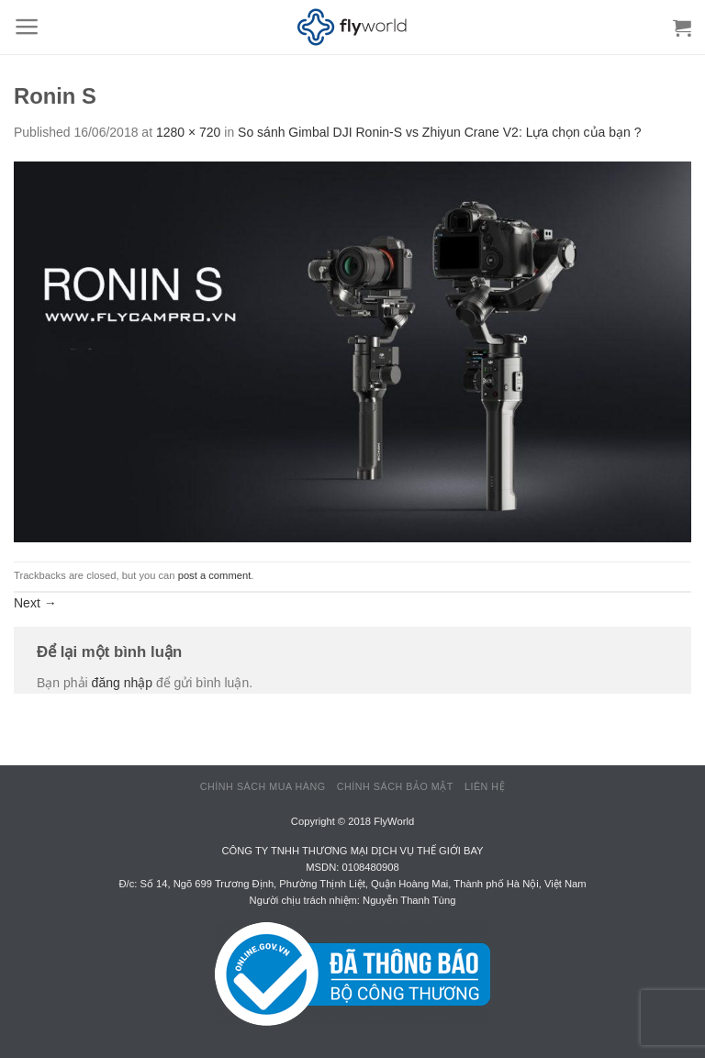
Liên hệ (484, 786)
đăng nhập (122, 682)
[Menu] (27, 26)
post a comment (215, 575)
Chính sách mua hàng (263, 786)
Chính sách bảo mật (395, 786)
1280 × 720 (188, 132)
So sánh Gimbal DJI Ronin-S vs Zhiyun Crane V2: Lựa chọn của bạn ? (439, 132)
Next (35, 603)
